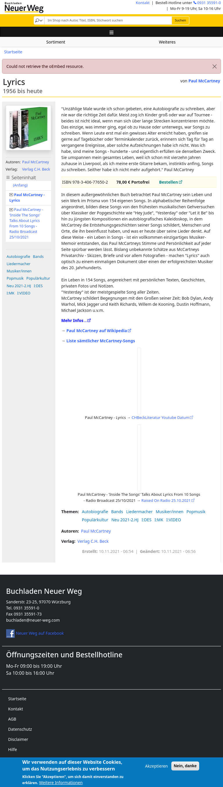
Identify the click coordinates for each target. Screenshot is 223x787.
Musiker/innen (19, 271)
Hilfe (12, 749)
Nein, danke (185, 768)
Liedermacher (18, 263)
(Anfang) (20, 185)
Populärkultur (38, 278)
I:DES (38, 285)
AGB (12, 719)
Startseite (13, 52)
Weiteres (167, 42)
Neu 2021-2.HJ (19, 285)
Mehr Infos (72, 320)
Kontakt (143, 2)
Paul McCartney (204, 81)
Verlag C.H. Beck (36, 169)
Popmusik (15, 278)
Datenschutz (20, 729)
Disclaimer (18, 739)
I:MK (11, 293)
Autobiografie (18, 256)
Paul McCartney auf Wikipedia (96, 330)
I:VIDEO (23, 293)
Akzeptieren (156, 769)
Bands (38, 256)
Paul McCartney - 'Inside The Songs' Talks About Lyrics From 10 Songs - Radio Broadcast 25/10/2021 (26, 223)
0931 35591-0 (209, 2)
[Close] (214, 66)
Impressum (19, 759)
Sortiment (55, 42)
